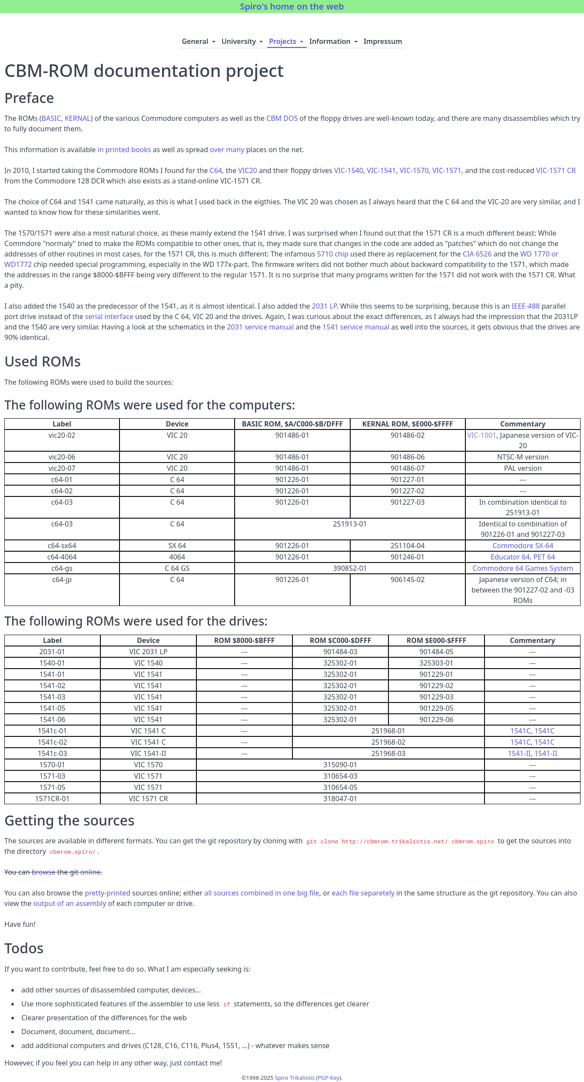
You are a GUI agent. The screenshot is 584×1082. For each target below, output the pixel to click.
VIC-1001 (481, 435)
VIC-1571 (446, 170)
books (141, 149)
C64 (216, 170)
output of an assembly (69, 903)
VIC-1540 (348, 170)
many (235, 149)
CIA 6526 (477, 254)
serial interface (109, 316)
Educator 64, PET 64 (523, 557)
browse (44, 872)
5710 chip (332, 254)
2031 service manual (260, 327)
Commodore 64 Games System (523, 568)
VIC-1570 (414, 170)
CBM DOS (282, 118)
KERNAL (78, 118)
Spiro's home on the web (292, 6)
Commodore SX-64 (522, 545)
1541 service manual (355, 327)
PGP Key (328, 1078)
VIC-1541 (381, 170)
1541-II (519, 753)
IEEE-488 (526, 306)
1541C (521, 731)
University (243, 41)
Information (334, 41)
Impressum (383, 41)
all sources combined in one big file (261, 893)
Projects (287, 41)
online (90, 872)
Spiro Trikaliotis (295, 1078)
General (199, 41)
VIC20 (247, 170)
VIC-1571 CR (556, 170)
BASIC (51, 118)
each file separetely (363, 893)
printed (117, 149)
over (217, 149)
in (101, 149)
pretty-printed (107, 893)
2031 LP (324, 306)
